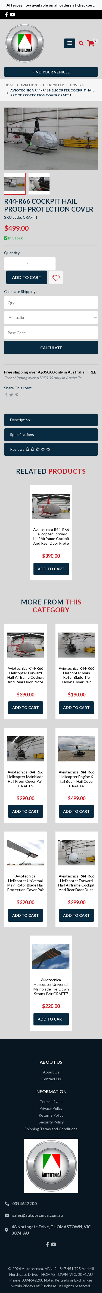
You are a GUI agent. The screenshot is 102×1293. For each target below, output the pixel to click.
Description (20, 419)
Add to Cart (26, 277)
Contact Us (51, 1078)
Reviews (30, 449)
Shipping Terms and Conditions (51, 1128)
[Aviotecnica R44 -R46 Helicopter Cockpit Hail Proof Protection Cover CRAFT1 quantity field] (30, 264)
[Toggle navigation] (69, 43)
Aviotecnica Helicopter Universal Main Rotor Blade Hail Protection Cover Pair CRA (25, 885)
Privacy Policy (51, 1108)
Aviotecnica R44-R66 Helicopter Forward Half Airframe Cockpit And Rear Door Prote (51, 536)
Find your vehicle (51, 72)
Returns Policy (51, 1115)
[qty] (51, 302)
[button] (56, 277)
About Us (51, 1072)
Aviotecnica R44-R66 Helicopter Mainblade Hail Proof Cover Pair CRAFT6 (25, 779)
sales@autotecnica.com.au (37, 1215)
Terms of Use (51, 1101)
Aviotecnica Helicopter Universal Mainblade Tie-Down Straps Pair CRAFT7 (51, 986)
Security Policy (51, 1122)
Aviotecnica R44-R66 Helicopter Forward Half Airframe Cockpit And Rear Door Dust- (76, 883)
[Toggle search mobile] (79, 43)
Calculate (51, 347)
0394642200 (24, 1203)
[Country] (51, 317)
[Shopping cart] (91, 43)
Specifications (22, 434)
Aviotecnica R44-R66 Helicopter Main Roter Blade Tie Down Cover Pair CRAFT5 (76, 677)
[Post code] (51, 332)
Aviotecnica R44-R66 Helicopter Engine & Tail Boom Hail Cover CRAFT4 (76, 779)
